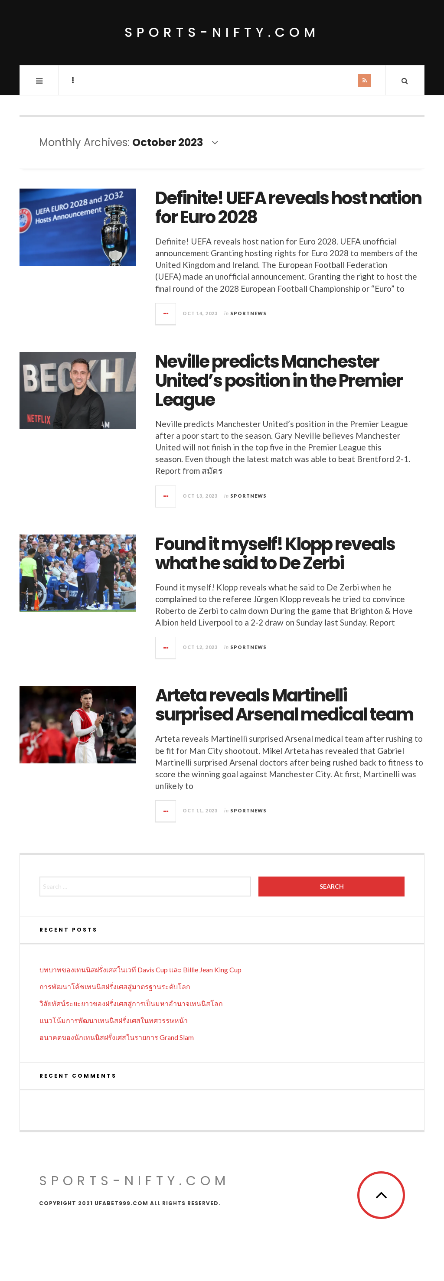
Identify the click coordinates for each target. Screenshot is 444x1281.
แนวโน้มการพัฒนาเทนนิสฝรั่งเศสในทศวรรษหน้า (113, 1020)
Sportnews (248, 313)
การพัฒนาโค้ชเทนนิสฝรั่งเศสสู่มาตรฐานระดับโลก (114, 986)
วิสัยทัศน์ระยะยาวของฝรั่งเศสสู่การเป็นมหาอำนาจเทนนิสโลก (131, 1003)
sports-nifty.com (222, 32)
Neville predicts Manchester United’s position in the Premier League (278, 380)
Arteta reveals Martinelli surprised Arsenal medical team (284, 705)
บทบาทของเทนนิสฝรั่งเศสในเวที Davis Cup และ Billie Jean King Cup (140, 969)
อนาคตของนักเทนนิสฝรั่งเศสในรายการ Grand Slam (116, 1037)
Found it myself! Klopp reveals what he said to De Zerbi (275, 553)
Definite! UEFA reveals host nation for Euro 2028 (288, 207)
